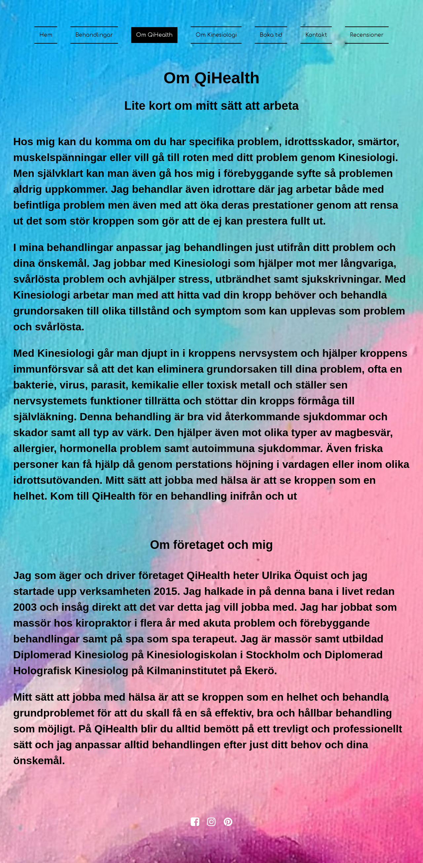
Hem (45, 35)
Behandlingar (94, 35)
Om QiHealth (154, 35)
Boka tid (271, 35)
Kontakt (316, 35)
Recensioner (367, 35)
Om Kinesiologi (216, 35)
